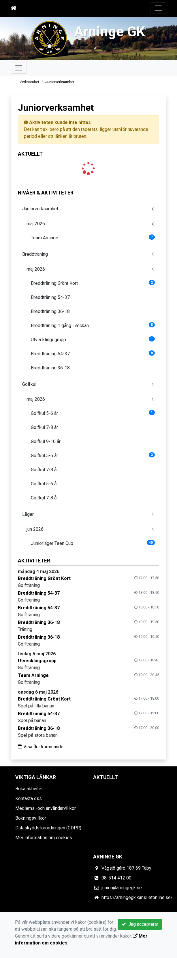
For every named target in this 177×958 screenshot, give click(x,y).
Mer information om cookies (43, 837)
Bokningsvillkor (30, 818)
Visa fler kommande (40, 746)
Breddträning (35, 254)
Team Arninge (93, 237)
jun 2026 (35, 529)
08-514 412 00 (116, 878)
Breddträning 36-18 (50, 311)
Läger (28, 514)
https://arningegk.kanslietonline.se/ (137, 897)
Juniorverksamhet (59, 82)
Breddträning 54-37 (50, 297)
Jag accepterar (139, 924)
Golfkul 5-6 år (93, 413)
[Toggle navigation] (158, 8)
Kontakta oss (28, 798)
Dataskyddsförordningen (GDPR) (48, 828)
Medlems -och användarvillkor (45, 808)
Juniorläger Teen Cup (93, 543)
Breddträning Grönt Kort (93, 283)
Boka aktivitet (29, 788)
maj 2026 (36, 223)
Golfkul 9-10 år (46, 441)
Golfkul (29, 384)
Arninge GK (109, 31)
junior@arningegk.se (121, 887)
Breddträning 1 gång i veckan (93, 325)
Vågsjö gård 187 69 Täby (126, 868)
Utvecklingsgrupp (93, 339)
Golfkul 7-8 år (44, 427)
